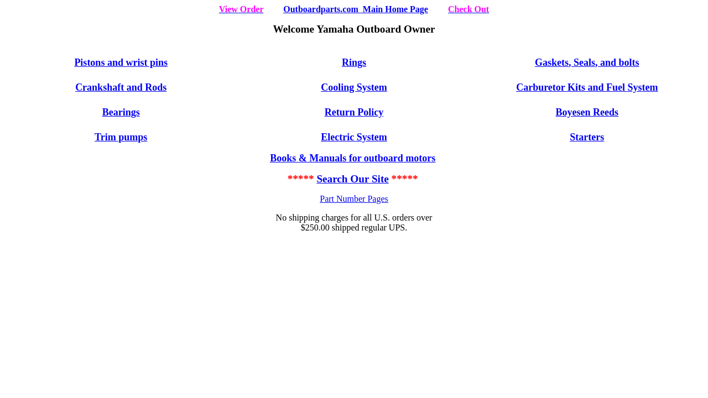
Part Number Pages (354, 198)
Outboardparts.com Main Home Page (355, 9)
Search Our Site (352, 179)
